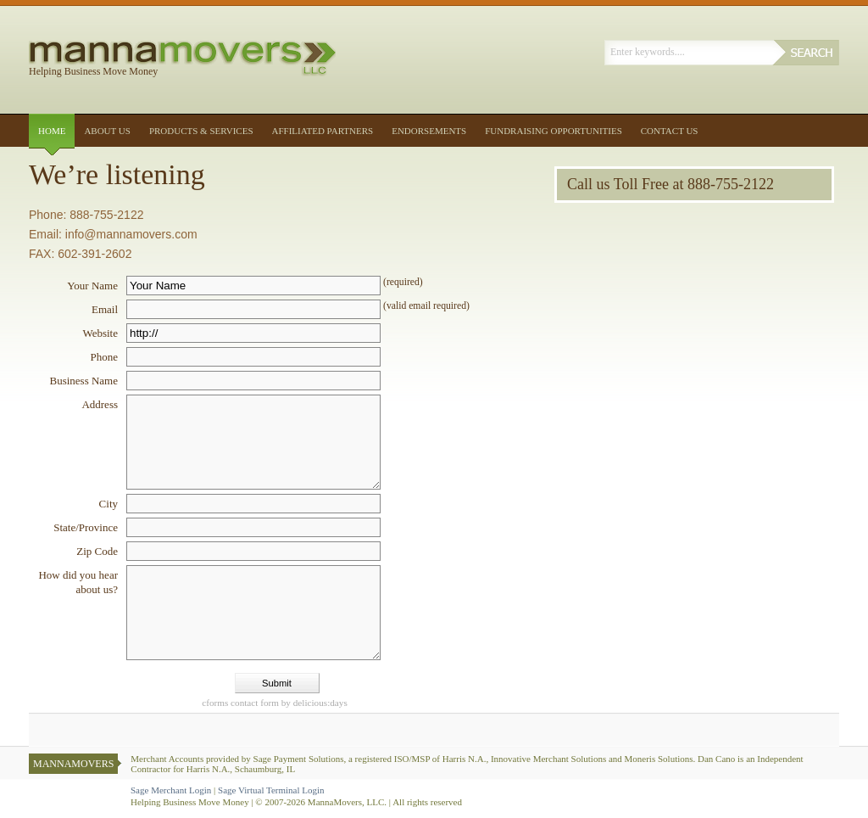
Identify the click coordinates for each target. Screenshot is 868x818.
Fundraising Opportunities (553, 131)
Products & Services (201, 131)
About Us (107, 131)
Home (51, 131)
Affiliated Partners (323, 131)
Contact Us (669, 131)
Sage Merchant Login (171, 790)
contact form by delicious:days (275, 703)
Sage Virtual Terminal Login (271, 790)
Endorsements (429, 131)
